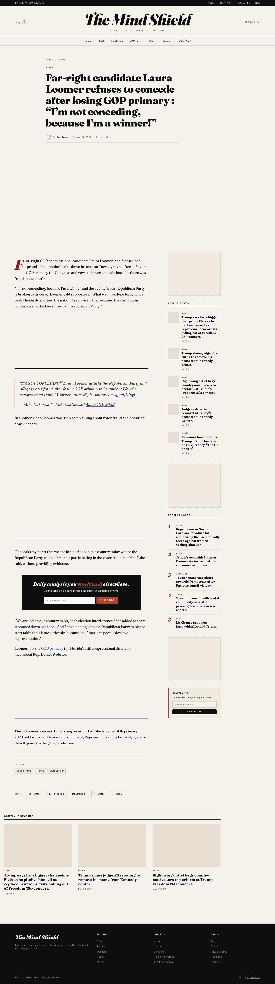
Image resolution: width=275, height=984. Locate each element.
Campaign (159, 951)
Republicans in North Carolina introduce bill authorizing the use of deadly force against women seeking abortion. (198, 537)
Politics (117, 41)
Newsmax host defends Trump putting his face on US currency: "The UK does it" (200, 443)
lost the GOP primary (45, 648)
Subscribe (107, 600)
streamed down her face (34, 627)
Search (251, 22)
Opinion (134, 41)
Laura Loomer (57, 770)
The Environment (163, 962)
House (157, 946)
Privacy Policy (219, 951)
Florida (40, 770)
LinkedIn (79, 794)
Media (100, 962)
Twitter (35, 794)
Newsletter (243, 3)
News (101, 41)
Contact (226, 3)
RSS (257, 3)
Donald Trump (23, 770)
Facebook (56, 794)
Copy (117, 794)
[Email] (69, 600)
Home (87, 41)
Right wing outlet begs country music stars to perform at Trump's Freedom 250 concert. (199, 387)
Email (99, 794)
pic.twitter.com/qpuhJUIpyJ (111, 394)
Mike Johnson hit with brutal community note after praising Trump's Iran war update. (197, 604)
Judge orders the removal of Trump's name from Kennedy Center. (197, 415)
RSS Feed (216, 956)
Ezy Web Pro (253, 977)
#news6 (79, 394)
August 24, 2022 (100, 404)
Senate (158, 941)
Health (152, 41)
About (212, 3)
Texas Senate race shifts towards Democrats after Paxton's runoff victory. (195, 581)
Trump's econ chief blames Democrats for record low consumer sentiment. (196, 561)
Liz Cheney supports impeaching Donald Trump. (196, 624)
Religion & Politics (164, 956)
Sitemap (215, 962)
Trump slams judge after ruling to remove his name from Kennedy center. (200, 359)
